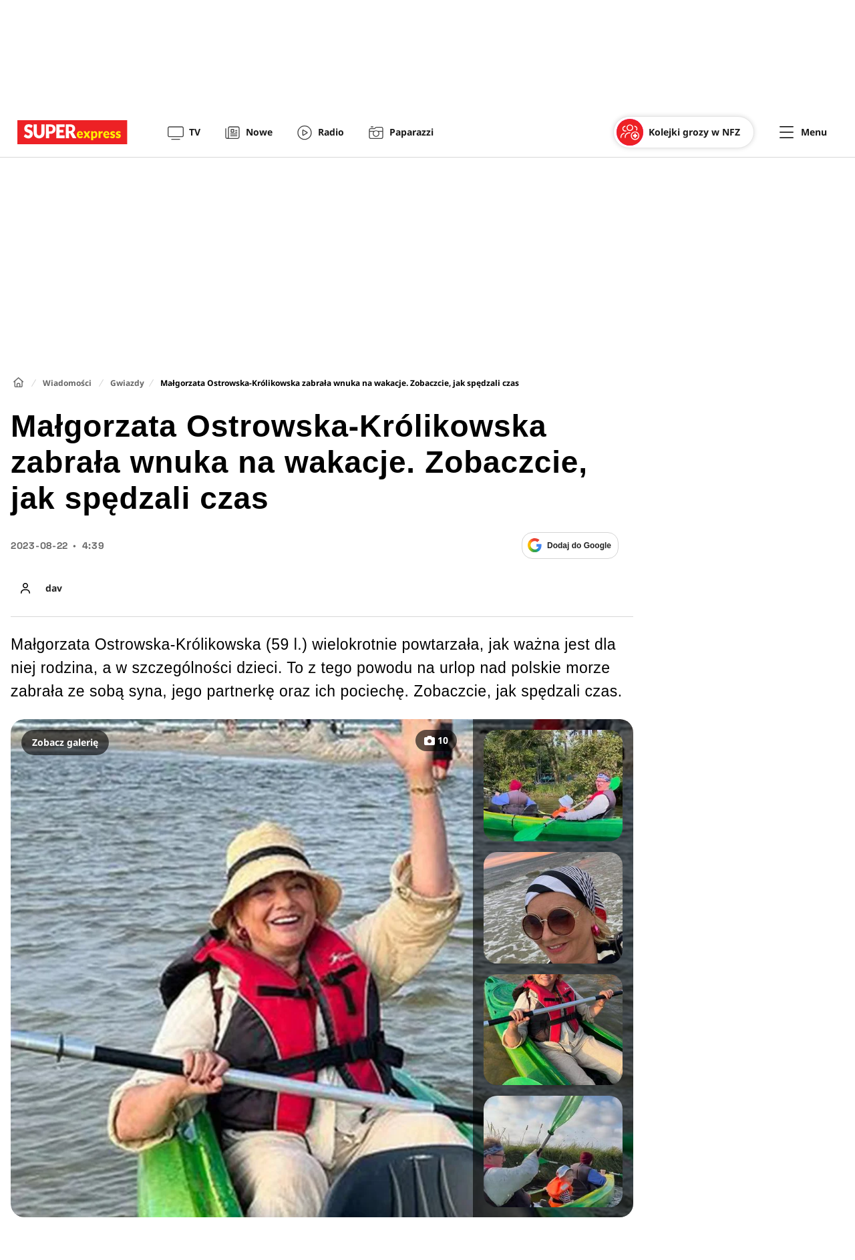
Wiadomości (67, 383)
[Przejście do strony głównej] (72, 132)
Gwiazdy (127, 383)
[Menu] (803, 132)
